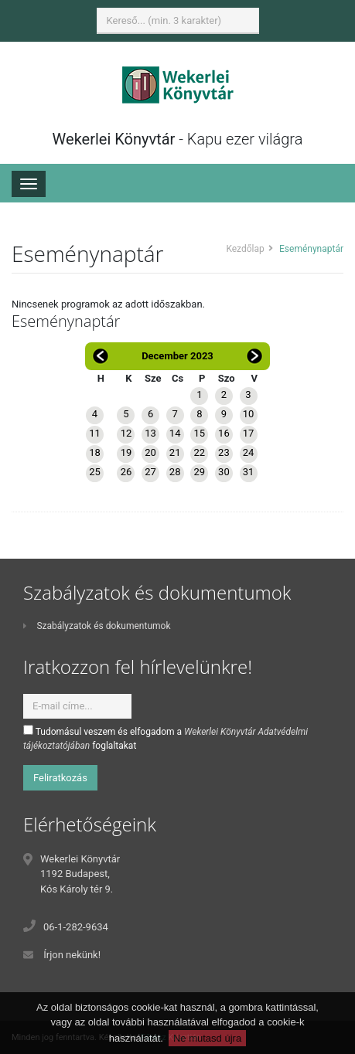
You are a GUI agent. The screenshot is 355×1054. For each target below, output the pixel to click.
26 (126, 472)
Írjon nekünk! (72, 954)
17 (248, 433)
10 (248, 414)
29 (199, 472)
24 (248, 452)
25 (95, 472)
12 (126, 433)
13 (150, 433)
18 (95, 452)
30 (224, 472)
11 (95, 433)
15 (199, 433)
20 (150, 452)
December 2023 (177, 356)
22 (199, 452)
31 (248, 472)
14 (175, 433)
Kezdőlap (245, 248)
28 (175, 472)
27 (150, 472)
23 (224, 452)
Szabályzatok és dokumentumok (96, 625)
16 (224, 433)
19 (126, 452)
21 (175, 452)
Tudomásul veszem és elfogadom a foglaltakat (165, 738)
